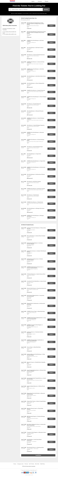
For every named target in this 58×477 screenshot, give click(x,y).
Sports (33, 1)
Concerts (40, 1)
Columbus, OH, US (25, 19)
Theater (47, 1)
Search (46, 9)
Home (14, 463)
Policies (26, 463)
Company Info (20, 463)
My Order (37, 463)
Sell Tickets (31, 463)
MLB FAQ (42, 463)
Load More (38, 455)
